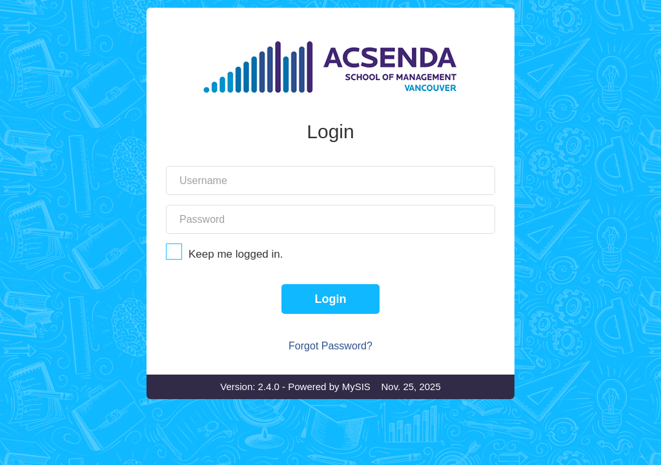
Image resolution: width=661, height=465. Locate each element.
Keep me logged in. (330, 294)
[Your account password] (330, 259)
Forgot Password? (330, 386)
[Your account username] (330, 221)
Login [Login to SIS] (331, 339)
